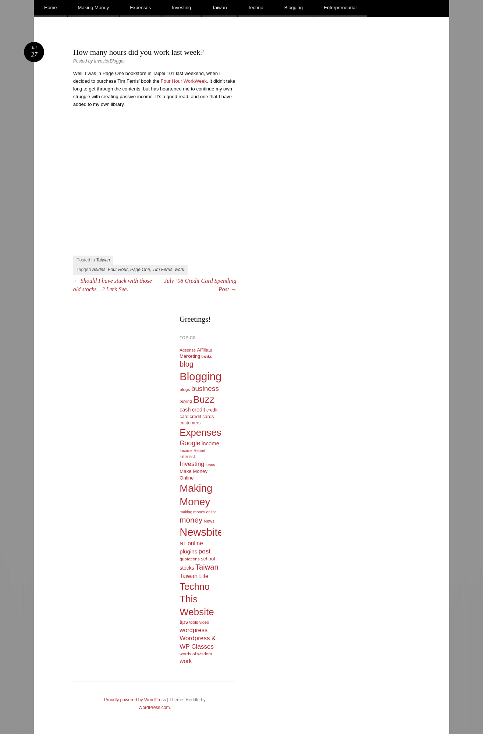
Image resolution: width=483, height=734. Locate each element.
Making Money (93, 7)
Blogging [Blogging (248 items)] (200, 376)
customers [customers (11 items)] (190, 422)
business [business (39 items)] (205, 388)
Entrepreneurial (340, 7)
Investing (181, 7)
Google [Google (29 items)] (190, 443)
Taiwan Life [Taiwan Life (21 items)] (194, 576)
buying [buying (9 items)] (186, 401)
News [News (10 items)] (209, 521)
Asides (98, 269)
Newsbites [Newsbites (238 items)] (204, 532)
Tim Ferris (163, 269)
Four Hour (118, 269)
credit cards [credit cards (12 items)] (202, 416)
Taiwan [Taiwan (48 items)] (207, 567)
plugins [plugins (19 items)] (188, 551)
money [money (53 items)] (191, 520)
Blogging (293, 7)
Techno (255, 7)
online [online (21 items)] (195, 543)
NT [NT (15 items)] (183, 543)
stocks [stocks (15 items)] (187, 568)
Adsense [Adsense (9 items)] (188, 350)
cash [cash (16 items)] (185, 410)
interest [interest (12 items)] (187, 456)
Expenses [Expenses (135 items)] (200, 432)
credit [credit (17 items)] (198, 410)
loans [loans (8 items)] (210, 464)
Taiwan (219, 7)
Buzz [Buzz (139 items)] (203, 399)
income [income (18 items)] (210, 443)
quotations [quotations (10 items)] (190, 559)
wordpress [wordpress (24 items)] (193, 630)
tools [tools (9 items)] (193, 622)
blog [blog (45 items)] (186, 364)
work (179, 269)
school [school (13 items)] (208, 559)
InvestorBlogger (109, 61)
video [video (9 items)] (204, 622)
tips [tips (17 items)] (184, 622)
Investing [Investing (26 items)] (192, 463)
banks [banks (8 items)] (206, 356)
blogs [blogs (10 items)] (185, 389)
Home (50, 7)
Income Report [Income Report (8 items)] (192, 450)
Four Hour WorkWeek (184, 81)
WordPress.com (154, 707)
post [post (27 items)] (204, 551)
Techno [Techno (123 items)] (195, 586)
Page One (140, 269)
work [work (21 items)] (186, 661)
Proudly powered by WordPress (135, 699)
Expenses (140, 7)
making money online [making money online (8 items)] (198, 512)
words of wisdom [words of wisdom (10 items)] (196, 653)
